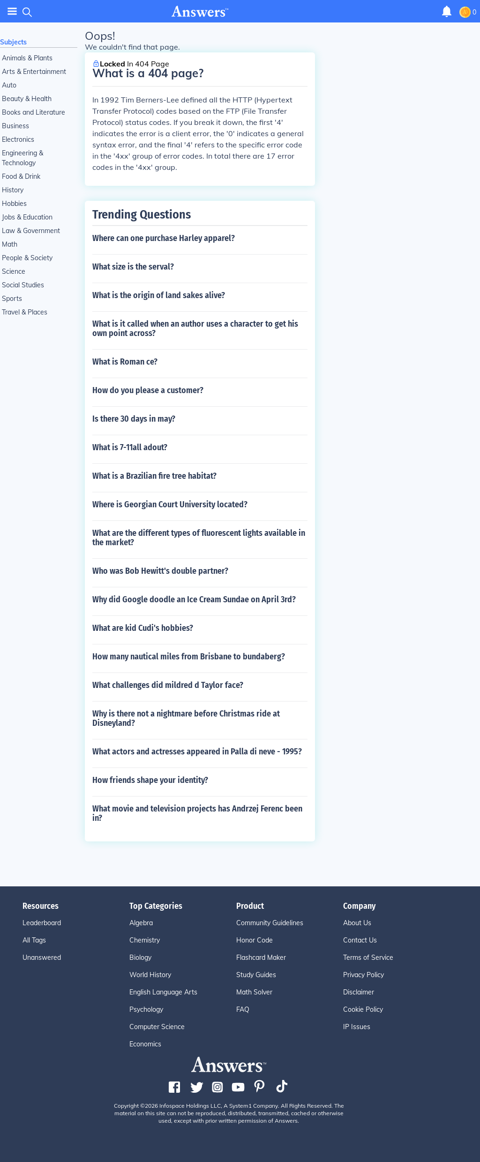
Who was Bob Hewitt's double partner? (160, 571)
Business (15, 126)
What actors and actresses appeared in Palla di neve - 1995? (197, 751)
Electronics (18, 139)
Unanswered (41, 957)
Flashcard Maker (261, 957)
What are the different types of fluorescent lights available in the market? (198, 538)
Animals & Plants (27, 58)
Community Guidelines (269, 923)
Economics (145, 1044)
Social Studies (23, 285)
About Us (357, 923)
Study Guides (256, 975)
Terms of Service (368, 957)
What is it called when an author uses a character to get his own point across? (195, 328)
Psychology (146, 1009)
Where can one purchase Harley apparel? (163, 238)
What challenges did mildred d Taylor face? (167, 685)
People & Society (27, 258)
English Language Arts (163, 992)
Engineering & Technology (22, 158)
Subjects (13, 42)
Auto (9, 85)
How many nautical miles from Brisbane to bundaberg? (188, 656)
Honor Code (254, 940)
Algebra (141, 923)
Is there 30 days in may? (133, 419)
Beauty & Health (27, 99)
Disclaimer (358, 992)
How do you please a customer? (147, 390)
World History (150, 975)
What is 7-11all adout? (129, 447)
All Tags (34, 940)
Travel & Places (24, 312)
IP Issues (356, 1027)
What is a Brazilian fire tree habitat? (154, 476)
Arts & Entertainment (34, 71)
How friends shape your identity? (150, 780)
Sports (12, 298)
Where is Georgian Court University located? (170, 504)
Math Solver (254, 992)
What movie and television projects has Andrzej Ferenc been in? (197, 813)
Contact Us (360, 940)
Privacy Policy (363, 975)
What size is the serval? (133, 267)
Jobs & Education (27, 217)
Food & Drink (21, 176)
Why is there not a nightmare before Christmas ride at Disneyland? (186, 718)
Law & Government (31, 231)
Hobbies (14, 203)
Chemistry (144, 940)
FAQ (242, 1009)
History (12, 190)
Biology (140, 957)
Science (13, 271)
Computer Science (157, 1027)
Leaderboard (41, 923)
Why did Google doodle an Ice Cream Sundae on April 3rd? (194, 599)
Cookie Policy (363, 1009)
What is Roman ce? (125, 362)
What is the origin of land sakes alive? (158, 295)
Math (9, 244)
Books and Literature (33, 112)
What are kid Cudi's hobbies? (142, 628)
